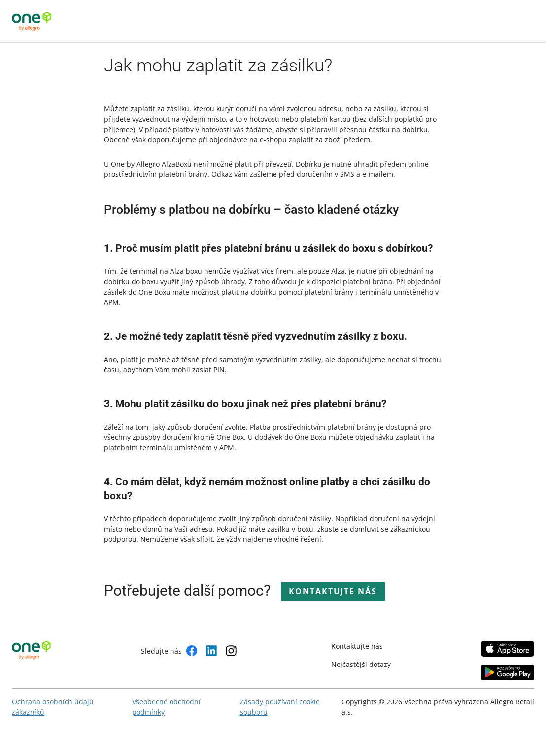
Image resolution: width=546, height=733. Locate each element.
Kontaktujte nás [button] (333, 591)
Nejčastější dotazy (361, 664)
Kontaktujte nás (357, 646)
